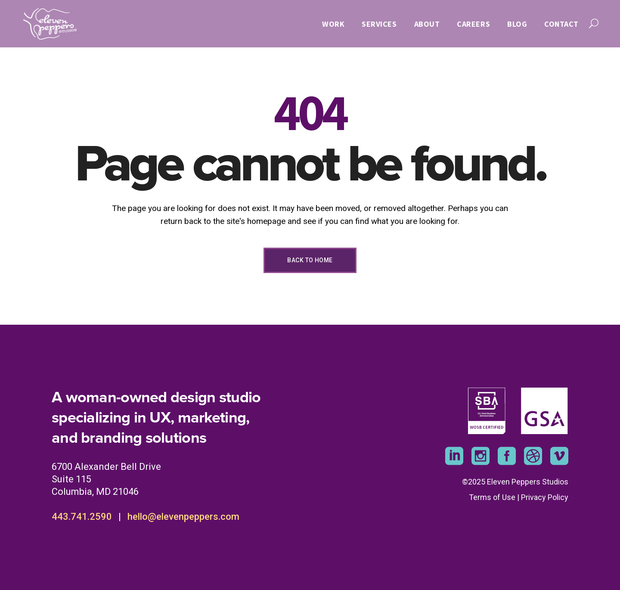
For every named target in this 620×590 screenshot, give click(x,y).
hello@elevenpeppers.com (183, 516)
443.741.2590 (82, 516)
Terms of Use (492, 497)
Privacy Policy (544, 497)
